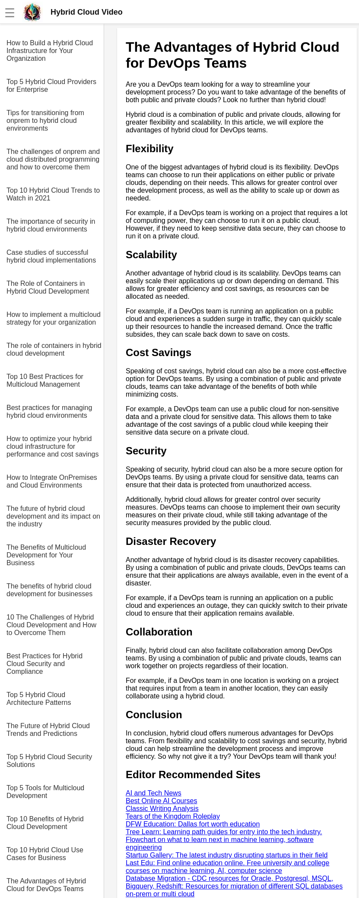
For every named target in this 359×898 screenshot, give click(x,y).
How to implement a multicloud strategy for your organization (53, 318)
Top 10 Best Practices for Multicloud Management (44, 380)
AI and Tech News (153, 793)
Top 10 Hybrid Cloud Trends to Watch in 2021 (53, 194)
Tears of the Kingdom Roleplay (173, 816)
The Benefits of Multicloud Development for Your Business (46, 555)
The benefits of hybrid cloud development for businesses (49, 590)
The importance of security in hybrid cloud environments (50, 225)
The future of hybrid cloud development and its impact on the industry (53, 516)
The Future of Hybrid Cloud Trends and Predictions (48, 729)
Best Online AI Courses (161, 800)
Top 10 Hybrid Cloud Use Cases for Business (44, 853)
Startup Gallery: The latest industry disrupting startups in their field (226, 855)
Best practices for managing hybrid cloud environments (49, 411)
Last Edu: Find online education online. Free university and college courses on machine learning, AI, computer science (227, 866)
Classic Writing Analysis (162, 808)
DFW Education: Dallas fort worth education (193, 824)
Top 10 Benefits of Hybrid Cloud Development (45, 822)
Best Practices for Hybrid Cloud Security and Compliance (44, 663)
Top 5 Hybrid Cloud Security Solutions (49, 760)
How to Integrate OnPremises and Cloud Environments (51, 481)
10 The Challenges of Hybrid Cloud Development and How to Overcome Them (51, 624)
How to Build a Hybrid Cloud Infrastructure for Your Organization (49, 50)
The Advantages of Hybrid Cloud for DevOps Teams (46, 884)
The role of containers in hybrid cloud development (54, 349)
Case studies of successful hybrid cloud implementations (51, 256)
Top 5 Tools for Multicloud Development (45, 791)
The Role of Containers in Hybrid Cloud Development (47, 287)
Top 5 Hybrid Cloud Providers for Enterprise (51, 85)
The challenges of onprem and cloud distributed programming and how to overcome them (53, 159)
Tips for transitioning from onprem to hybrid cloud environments (45, 120)
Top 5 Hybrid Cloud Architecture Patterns (38, 698)
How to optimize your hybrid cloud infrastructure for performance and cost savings (52, 446)
